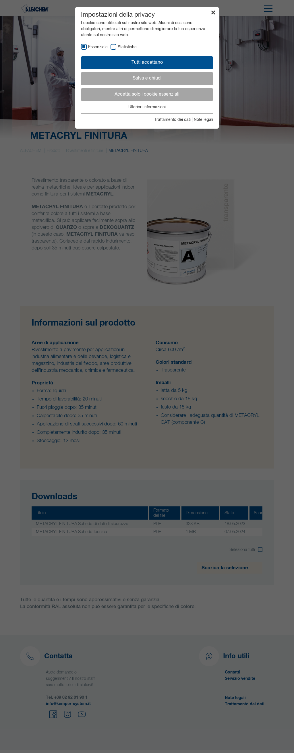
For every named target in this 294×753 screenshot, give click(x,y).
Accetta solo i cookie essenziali (147, 94)
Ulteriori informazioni (147, 107)
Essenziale (98, 47)
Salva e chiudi (147, 78)
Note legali (203, 120)
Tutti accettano (147, 62)
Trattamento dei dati (172, 120)
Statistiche (127, 47)
